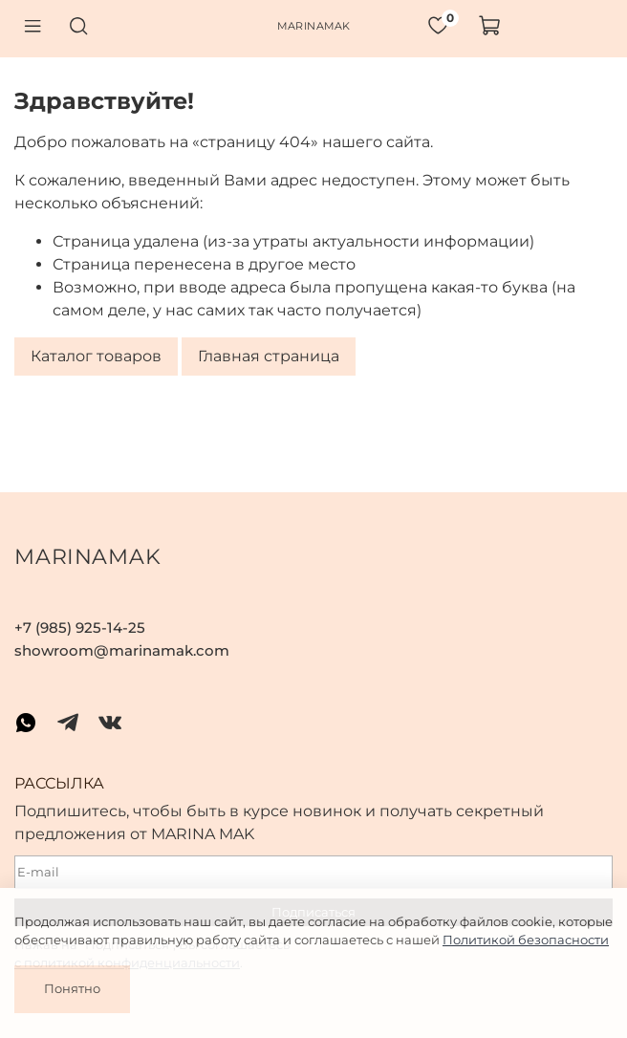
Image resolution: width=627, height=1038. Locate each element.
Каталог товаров (96, 356)
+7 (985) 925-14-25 (79, 627)
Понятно (72, 988)
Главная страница (268, 356)
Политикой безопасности (526, 939)
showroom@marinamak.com (121, 650)
